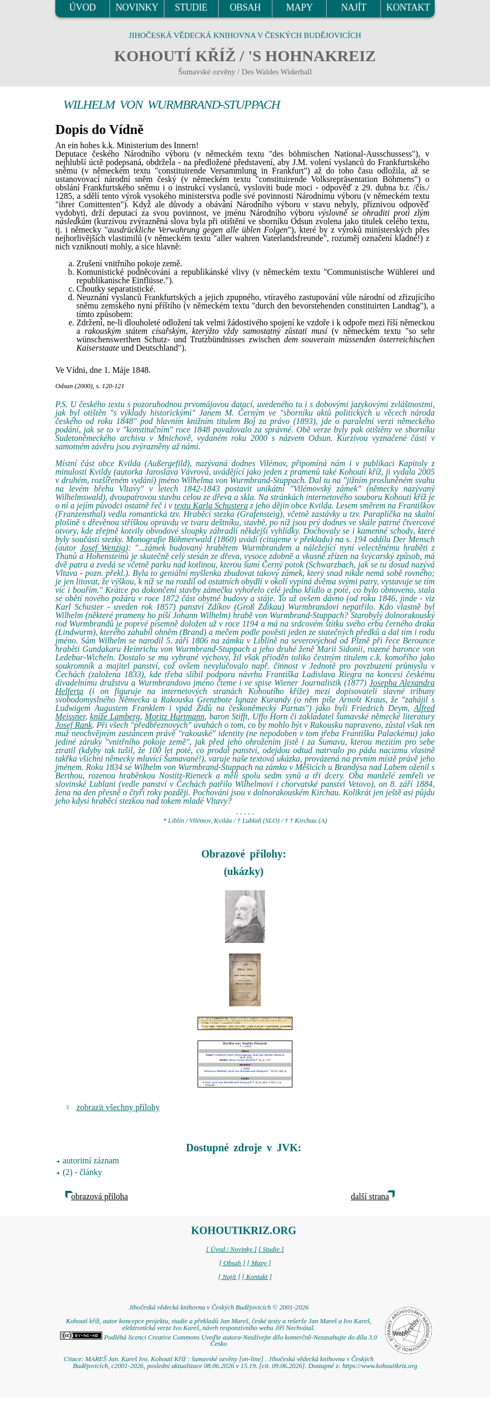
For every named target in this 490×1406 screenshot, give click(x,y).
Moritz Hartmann (174, 716)
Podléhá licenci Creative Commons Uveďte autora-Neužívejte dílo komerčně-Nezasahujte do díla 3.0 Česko (218, 1341)
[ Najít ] (229, 1276)
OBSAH (245, 7)
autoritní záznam (91, 1160)
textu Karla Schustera (211, 505)
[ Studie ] (270, 1249)
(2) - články (82, 1172)
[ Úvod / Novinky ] (231, 1249)
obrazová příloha (99, 1196)
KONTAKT (408, 7)
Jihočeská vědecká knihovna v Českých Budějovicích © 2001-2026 (218, 1307)
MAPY (299, 7)
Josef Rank (73, 724)
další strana (370, 1196)
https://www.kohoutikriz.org (379, 1366)
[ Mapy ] (259, 1263)
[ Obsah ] (232, 1263)
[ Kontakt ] (257, 1276)
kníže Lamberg (115, 716)
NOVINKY (136, 7)
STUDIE (191, 7)
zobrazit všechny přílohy (118, 1107)
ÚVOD (82, 7)
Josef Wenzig (102, 547)
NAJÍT (353, 7)
